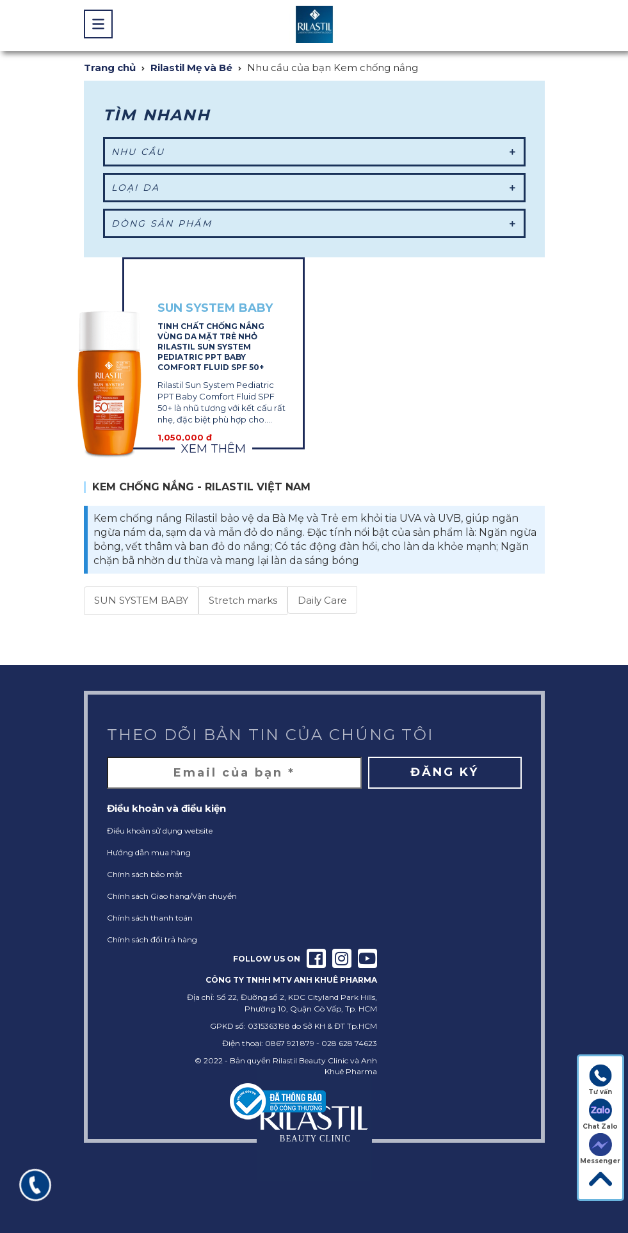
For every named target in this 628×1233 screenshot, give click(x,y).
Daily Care (322, 600)
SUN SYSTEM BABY (141, 600)
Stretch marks (243, 600)
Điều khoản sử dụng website (160, 830)
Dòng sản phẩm (314, 223)
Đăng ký (444, 772)
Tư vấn (600, 1080)
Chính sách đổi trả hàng (152, 939)
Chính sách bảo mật (144, 874)
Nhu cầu (314, 151)
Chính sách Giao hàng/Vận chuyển (172, 896)
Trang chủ (110, 67)
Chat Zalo (600, 1115)
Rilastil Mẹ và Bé (191, 67)
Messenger (600, 1149)
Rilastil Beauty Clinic (310, 1060)
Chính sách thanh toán (150, 918)
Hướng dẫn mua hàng (149, 852)
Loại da (314, 187)
